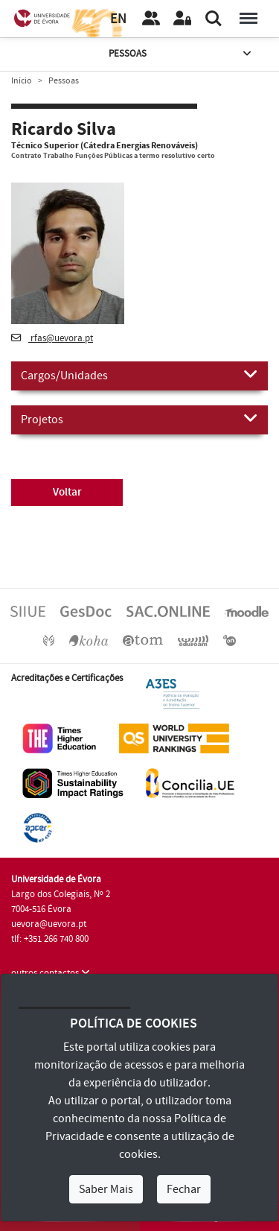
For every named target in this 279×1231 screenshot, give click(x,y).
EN (118, 19)
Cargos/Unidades (139, 375)
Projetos (139, 419)
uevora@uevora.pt (48, 924)
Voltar (67, 492)
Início (21, 80)
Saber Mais (106, 1189)
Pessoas (181, 54)
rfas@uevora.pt (52, 338)
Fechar (184, 1189)
